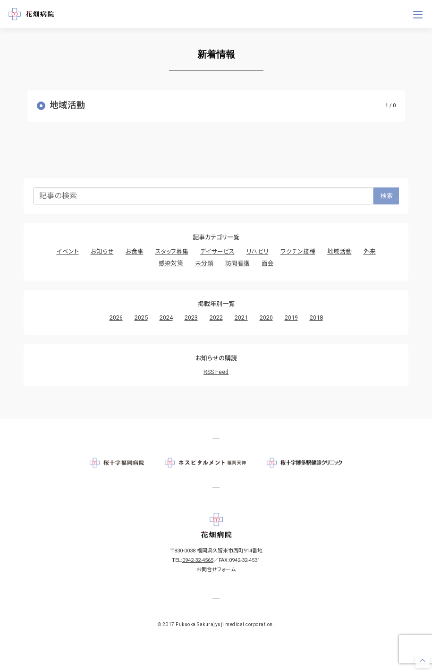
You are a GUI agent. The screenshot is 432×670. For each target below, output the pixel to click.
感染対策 (171, 263)
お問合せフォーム (216, 570)
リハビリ (257, 251)
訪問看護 (237, 263)
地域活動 (339, 251)
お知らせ (102, 251)
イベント (68, 251)
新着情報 (216, 54)
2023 (191, 317)
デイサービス (217, 251)
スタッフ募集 (171, 251)
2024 (166, 317)
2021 (241, 317)
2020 (266, 317)
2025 (141, 317)
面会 (268, 263)
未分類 (204, 263)
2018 (316, 317)
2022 (216, 317)
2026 (116, 317)
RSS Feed (216, 371)
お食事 (135, 251)
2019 (291, 317)
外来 (370, 251)
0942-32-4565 (197, 560)
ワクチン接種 (297, 251)
